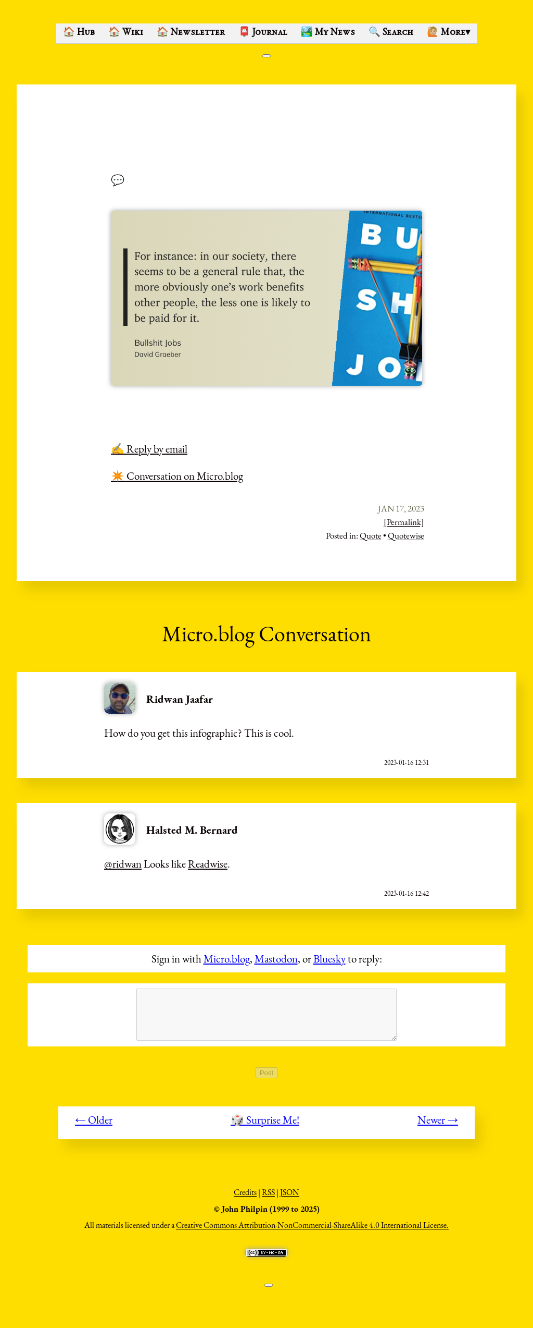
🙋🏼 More (448, 33)
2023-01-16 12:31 (406, 762)
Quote (371, 535)
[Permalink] (404, 522)
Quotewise (406, 535)
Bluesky (329, 959)
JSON (289, 1197)
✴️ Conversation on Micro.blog (177, 476)
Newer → (437, 1125)
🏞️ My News (328, 33)
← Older (93, 1125)
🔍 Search (391, 33)
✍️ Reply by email (149, 449)
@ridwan (123, 864)
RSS (268, 1197)
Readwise (207, 864)
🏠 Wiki (125, 33)
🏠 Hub (79, 33)
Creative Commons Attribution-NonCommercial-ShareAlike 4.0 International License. (312, 1230)
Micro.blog (227, 959)
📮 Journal (262, 33)
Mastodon (276, 959)
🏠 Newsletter (191, 33)
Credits (245, 1197)
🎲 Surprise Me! (265, 1125)
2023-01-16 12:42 (406, 893)
